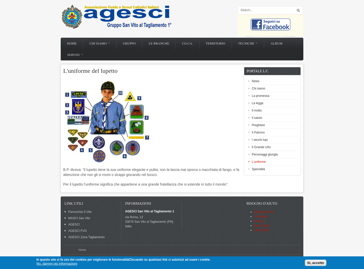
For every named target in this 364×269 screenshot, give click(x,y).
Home (72, 43)
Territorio (215, 43)
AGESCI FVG (77, 231)
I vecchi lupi (260, 140)
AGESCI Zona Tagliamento (86, 237)
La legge (257, 103)
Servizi (75, 55)
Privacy (259, 221)
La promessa (260, 96)
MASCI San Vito (79, 218)
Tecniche (248, 43)
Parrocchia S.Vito (80, 212)
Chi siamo (99, 43)
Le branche (159, 43)
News (255, 81)
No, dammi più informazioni (56, 263)
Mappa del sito (264, 212)
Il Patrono (258, 132)
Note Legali (261, 225)
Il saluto (257, 118)
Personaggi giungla (265, 154)
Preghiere (258, 125)
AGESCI (74, 224)
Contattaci (261, 216)
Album (276, 43)
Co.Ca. (187, 43)
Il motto (257, 110)
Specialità (258, 169)
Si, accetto (315, 263)
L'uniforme (259, 162)
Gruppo (129, 43)
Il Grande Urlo (261, 147)
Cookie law (261, 230)
